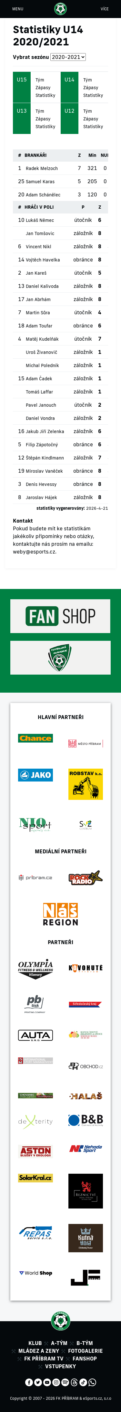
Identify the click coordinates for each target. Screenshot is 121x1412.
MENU (17, 8)
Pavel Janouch (41, 405)
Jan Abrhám (38, 299)
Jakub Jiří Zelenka (45, 431)
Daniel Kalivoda (42, 286)
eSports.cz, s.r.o (97, 1398)
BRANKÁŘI (36, 155)
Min (92, 155)
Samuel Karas (40, 182)
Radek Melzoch (42, 168)
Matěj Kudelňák (42, 339)
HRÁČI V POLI (39, 207)
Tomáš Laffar (39, 392)
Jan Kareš (36, 273)
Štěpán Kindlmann (45, 458)
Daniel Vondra (40, 418)
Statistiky (45, 95)
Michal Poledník (42, 365)
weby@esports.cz (34, 551)
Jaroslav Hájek (41, 497)
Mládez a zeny (38, 1351)
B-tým (84, 1343)
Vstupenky (60, 1366)
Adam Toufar (39, 326)
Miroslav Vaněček (44, 471)
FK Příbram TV (44, 1358)
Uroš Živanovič (41, 352)
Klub (35, 1343)
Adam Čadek (39, 379)
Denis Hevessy (41, 484)
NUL (105, 155)
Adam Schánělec (43, 195)
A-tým (59, 1343)
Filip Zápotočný (42, 445)
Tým (39, 80)
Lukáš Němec (40, 220)
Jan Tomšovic (40, 233)
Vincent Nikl (38, 247)
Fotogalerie (85, 1351)
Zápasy (43, 87)
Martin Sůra (38, 313)
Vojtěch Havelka (43, 260)
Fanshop (85, 1358)
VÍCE (105, 8)
